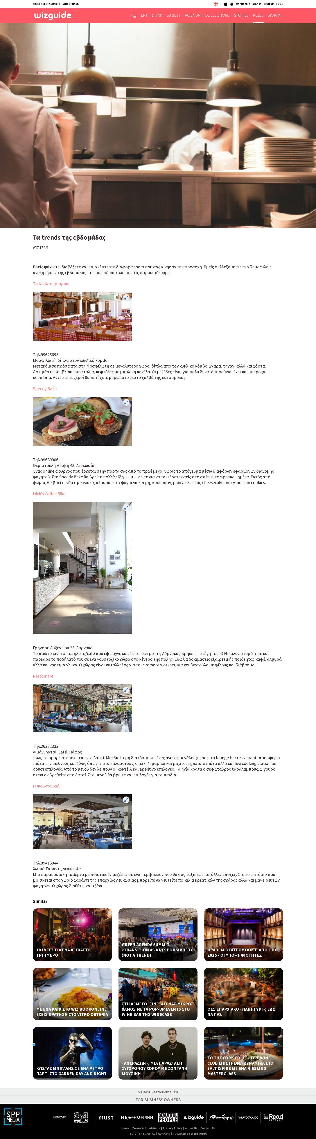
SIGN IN (257, 3)
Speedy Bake (45, 388)
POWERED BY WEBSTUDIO (190, 1133)
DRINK (157, 16)
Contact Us (208, 1128)
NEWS (258, 16)
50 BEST (173, 16)
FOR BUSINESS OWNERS (158, 1099)
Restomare (43, 676)
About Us (191, 1128)
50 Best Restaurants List (158, 1091)
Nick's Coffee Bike (49, 493)
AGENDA (192, 16)
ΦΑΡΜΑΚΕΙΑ (243, 3)
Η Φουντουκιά (46, 786)
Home (125, 1128)
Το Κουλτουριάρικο (51, 283)
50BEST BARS (71, 3)
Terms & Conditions (146, 1128)
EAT (144, 16)
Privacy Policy (172, 1128)
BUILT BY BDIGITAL (142, 1133)
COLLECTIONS (217, 16)
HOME (279, 3)
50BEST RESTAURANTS (46, 3)
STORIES (241, 16)
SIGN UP (269, 3)
